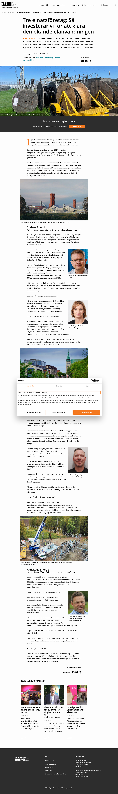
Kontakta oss (49, 761)
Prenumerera (77, 126)
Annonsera (74, 5)
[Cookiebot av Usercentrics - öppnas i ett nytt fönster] (92, 380)
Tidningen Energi (90, 5)
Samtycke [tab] (30, 386)
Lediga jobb (43, 5)
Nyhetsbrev (105, 5)
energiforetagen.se (81, 776)
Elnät (32, 60)
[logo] (10, 5)
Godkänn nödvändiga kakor (31, 412)
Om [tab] (87, 386)
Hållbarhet (39, 58)
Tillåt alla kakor (87, 412)
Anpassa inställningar (59, 412)
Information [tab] (59, 386)
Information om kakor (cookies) (55, 774)
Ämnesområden (59, 5)
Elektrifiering (48, 58)
